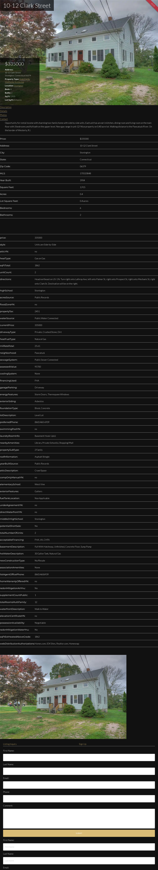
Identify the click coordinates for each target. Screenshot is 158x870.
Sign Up (82, 744)
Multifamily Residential (14, 82)
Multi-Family (24, 79)
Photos (3, 115)
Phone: (6, 792)
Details (3, 111)
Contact (4, 119)
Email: (6, 778)
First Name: (8, 750)
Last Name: (8, 764)
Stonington (18, 85)
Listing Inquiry (10, 744)
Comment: (8, 805)
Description (5, 107)
